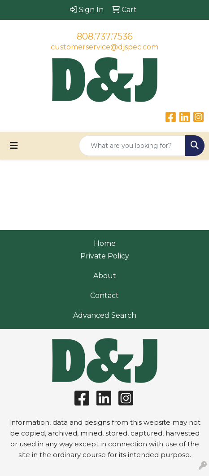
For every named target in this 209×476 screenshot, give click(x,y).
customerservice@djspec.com (104, 47)
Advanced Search (104, 315)
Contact (104, 295)
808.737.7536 (105, 36)
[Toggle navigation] (13, 145)
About (104, 275)
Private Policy (104, 256)
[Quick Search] (132, 145)
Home (105, 243)
